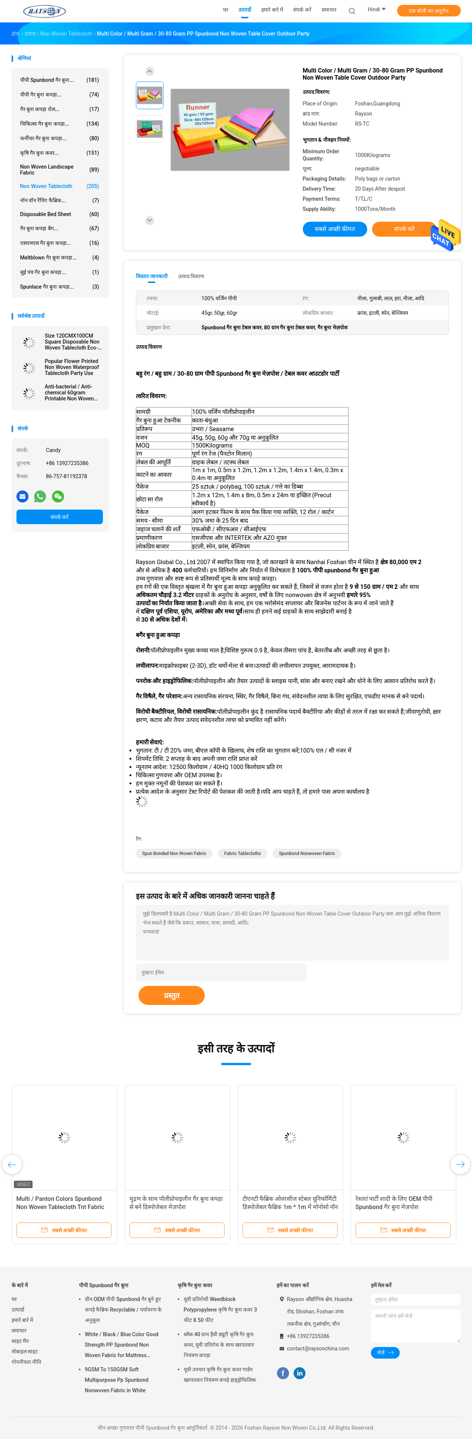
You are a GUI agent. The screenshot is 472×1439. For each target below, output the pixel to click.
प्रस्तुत (171, 995)
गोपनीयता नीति (26, 1362)
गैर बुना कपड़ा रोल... (59, 109)
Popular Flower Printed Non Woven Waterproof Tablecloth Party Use (72, 367)
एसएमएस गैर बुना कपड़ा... (59, 243)
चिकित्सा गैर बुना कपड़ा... (59, 123)
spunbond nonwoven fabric (307, 853)
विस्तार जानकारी (152, 276)
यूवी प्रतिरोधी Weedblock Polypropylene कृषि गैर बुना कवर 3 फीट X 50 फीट (220, 1309)
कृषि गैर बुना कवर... (59, 153)
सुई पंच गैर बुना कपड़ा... (59, 272)
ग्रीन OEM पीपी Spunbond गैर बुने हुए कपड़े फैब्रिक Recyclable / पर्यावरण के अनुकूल (123, 1309)
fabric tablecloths (242, 853)
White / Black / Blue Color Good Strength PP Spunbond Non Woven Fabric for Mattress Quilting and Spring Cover (122, 1345)
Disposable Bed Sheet (59, 214)
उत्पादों (18, 1310)
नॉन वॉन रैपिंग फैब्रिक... (59, 200)
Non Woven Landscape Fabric (59, 170)
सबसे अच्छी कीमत (335, 229)
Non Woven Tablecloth (59, 186)
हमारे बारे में (22, 1320)
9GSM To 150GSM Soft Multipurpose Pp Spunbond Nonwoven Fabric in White (117, 1379)
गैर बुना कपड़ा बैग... (59, 228)
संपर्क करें (59, 517)
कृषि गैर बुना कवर (195, 1285)
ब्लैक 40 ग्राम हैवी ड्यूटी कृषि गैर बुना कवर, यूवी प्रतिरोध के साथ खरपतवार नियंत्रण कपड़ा (219, 1344)
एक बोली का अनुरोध (429, 11)
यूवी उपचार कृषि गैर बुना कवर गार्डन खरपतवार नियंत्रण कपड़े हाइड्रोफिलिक (220, 1374)
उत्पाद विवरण (191, 276)
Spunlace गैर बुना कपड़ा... (59, 286)
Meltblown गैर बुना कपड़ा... (59, 257)
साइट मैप (20, 1341)
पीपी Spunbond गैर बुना (103, 1285)
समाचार (19, 1331)
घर (14, 1299)
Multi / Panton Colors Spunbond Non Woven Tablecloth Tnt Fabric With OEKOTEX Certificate (60, 1207)
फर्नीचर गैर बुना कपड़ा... (59, 138)
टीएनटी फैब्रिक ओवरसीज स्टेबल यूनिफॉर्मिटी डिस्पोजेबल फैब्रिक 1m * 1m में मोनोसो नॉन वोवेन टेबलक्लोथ (290, 1207)
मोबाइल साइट (25, 1352)
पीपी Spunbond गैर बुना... (59, 80)
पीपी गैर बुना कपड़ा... (59, 94)
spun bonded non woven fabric (174, 853)
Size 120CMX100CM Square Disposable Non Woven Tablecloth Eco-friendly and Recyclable (72, 342)
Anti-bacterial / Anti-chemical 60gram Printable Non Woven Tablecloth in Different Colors (71, 393)
